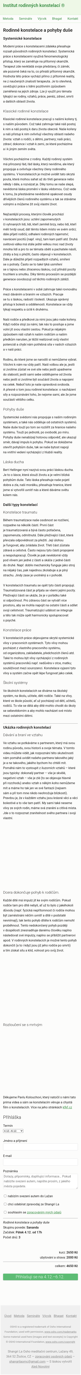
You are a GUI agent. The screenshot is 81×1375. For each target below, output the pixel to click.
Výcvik (42, 19)
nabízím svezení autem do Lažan (30, 1196)
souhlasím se (34, 1212)
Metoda (8, 19)
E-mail (7, 1156)
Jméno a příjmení (15, 1141)
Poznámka (10, 1171)
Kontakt (73, 19)
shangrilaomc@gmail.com (27, 1361)
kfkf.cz (67, 1107)
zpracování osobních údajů (53, 1356)
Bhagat (57, 19)
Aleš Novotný (40, 1366)
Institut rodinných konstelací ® (34, 5)
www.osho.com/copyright (60, 1341)
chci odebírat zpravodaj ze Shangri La (33, 1204)
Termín (8, 1126)
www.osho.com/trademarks (60, 1331)
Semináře (25, 19)
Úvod (7, 1316)
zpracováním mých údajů (44, 1212)
